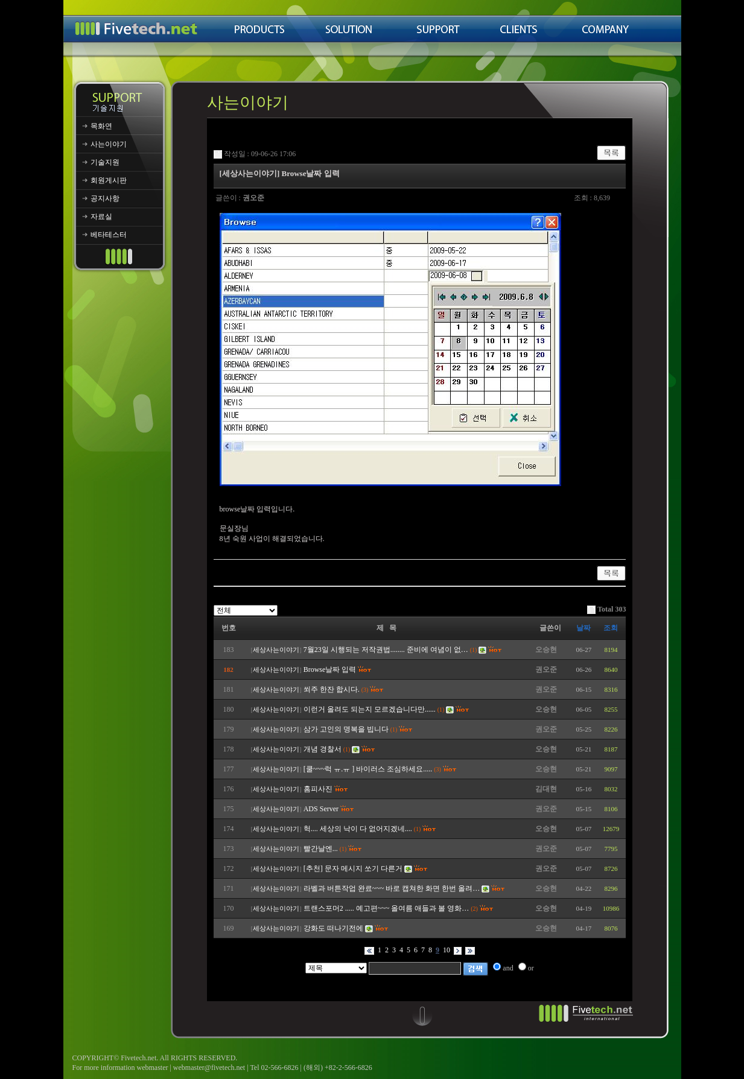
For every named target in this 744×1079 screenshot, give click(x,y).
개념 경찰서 (323, 749)
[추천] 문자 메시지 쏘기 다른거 (353, 868)
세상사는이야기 (276, 650)
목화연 (101, 126)
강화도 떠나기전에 (333, 928)
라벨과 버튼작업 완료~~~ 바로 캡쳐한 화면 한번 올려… (392, 888)
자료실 (101, 216)
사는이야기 (109, 144)
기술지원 (105, 162)
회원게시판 (109, 180)
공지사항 (105, 198)
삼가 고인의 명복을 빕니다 (346, 729)
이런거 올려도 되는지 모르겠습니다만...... (370, 709)
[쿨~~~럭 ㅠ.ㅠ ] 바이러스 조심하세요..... (368, 769)
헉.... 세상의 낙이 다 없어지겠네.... (358, 828)
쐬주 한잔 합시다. (332, 689)
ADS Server (321, 809)
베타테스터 (109, 234)
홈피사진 (318, 789)
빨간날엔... (321, 848)
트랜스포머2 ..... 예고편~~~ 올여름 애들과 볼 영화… (386, 908)
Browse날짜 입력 (330, 669)
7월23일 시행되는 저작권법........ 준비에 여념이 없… (386, 649)
